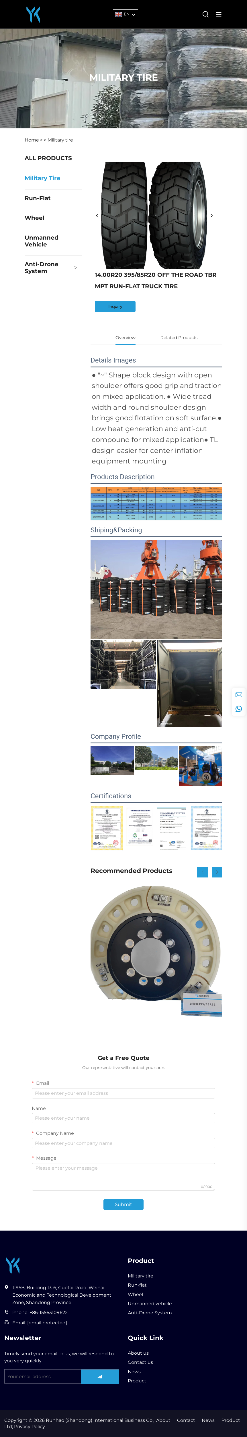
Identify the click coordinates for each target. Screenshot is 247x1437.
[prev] (97, 215)
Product (137, 1381)
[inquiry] (239, 695)
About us (138, 1353)
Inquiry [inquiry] (115, 306)
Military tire (60, 140)
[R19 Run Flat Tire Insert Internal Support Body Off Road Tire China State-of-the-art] (156, 951)
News (134, 1371)
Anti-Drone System (41, 267)
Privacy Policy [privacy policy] (29, 1427)
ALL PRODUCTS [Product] (48, 158)
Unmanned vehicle (41, 241)
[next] (211, 215)
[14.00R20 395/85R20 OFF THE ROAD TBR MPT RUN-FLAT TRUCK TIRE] (154, 215)
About (162, 1420)
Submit (123, 1204)
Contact (185, 1420)
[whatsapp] (239, 709)
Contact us (140, 1362)
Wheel (34, 217)
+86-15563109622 (49, 1312)
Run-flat (38, 198)
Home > (34, 140)
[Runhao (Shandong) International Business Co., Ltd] (33, 14)
